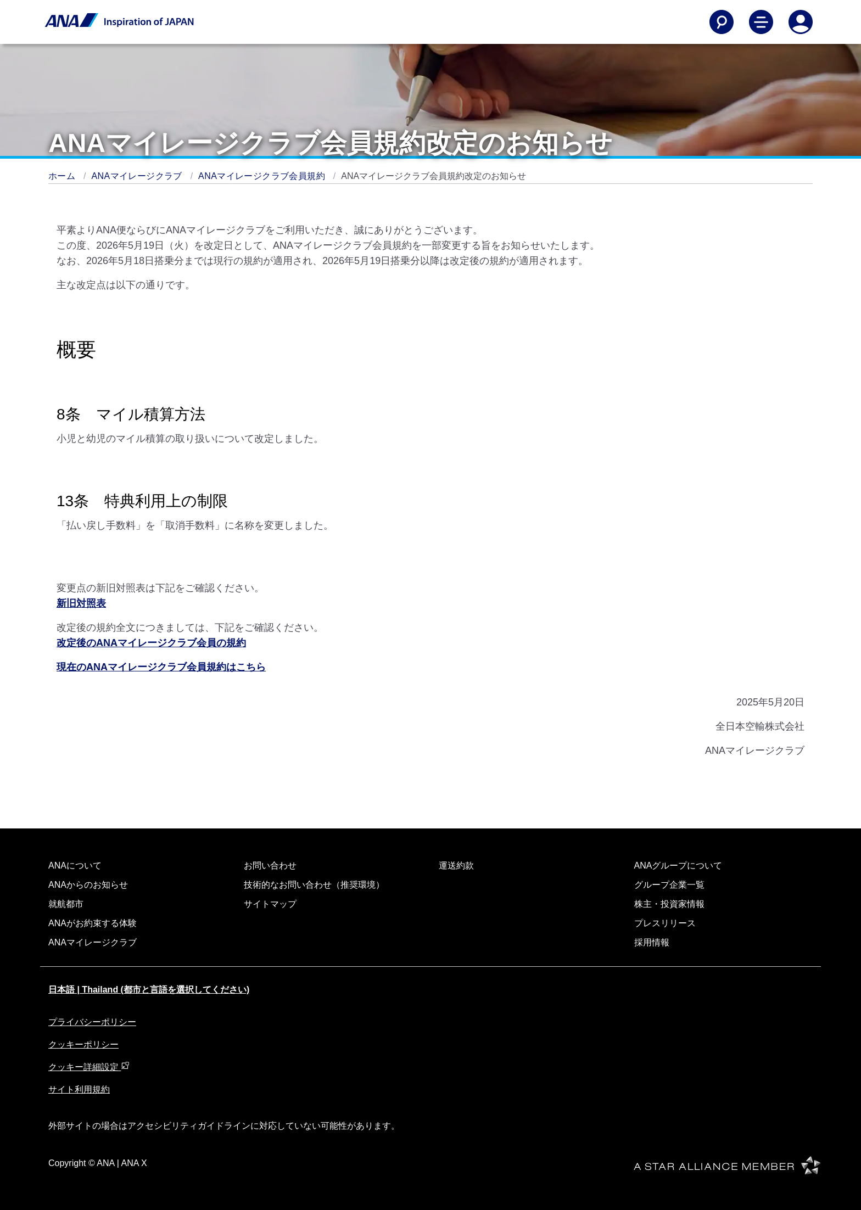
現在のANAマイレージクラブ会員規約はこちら (161, 667)
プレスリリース (665, 923)
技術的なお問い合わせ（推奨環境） (314, 884)
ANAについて (75, 865)
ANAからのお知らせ (88, 884)
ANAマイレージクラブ (138, 176)
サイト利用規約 (79, 1089)
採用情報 (651, 942)
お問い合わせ (270, 865)
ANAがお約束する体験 (92, 923)
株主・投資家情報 (669, 904)
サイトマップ (270, 904)
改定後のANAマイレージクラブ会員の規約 (151, 642)
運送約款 (456, 865)
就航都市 (65, 904)
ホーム (63, 176)
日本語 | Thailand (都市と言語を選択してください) (148, 989)
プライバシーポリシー (92, 1022)
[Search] (721, 22)
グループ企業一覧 (669, 884)
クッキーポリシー (83, 1044)
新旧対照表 (81, 603)
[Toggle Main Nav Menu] (761, 22)
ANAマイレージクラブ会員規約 (263, 176)
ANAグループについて (678, 865)
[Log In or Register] (801, 22)
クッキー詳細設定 (89, 1067)
